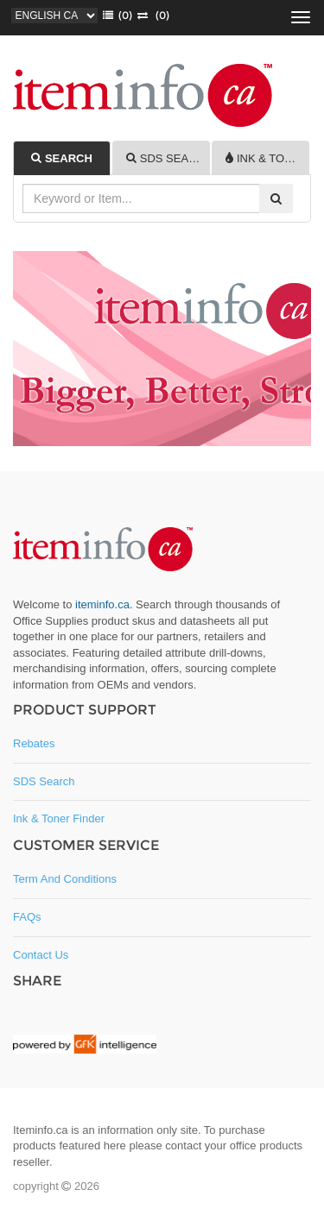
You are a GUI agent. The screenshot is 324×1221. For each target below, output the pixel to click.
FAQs (27, 916)
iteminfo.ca (102, 604)
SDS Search (44, 781)
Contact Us (40, 954)
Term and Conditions (65, 878)
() (115, 15)
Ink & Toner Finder (59, 818)
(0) (150, 15)
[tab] (62, 158)
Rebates (33, 743)
